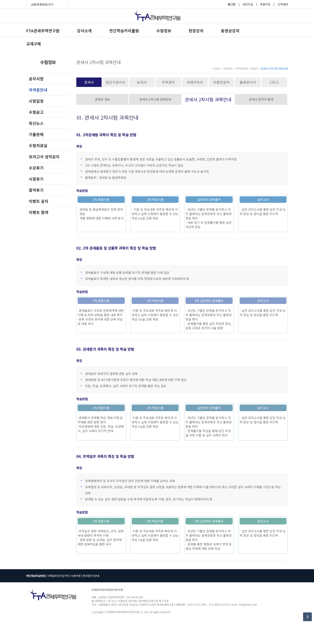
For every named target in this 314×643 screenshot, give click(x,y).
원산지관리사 (115, 82)
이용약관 (75, 575)
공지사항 (36, 78)
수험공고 (36, 112)
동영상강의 (230, 30)
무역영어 (168, 82)
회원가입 (265, 4)
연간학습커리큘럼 (124, 30)
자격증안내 (38, 90)
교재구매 (33, 44)
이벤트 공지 (38, 201)
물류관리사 (248, 82)
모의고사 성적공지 (44, 156)
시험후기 (36, 179)
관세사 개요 (102, 99)
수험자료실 (38, 145)
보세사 (142, 82)
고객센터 (282, 4)
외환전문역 (221, 82)
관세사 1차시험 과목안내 (155, 99)
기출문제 (36, 134)
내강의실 (247, 4)
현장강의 (196, 30)
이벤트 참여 (38, 212)
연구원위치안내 (90, 575)
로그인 (232, 4)
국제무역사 (195, 82)
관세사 (89, 82)
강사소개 (84, 30)
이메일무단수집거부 (58, 575)
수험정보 (163, 30)
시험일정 (36, 101)
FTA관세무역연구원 (43, 30)
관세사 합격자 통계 (261, 99)
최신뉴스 (36, 123)
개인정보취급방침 (35, 575)
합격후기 (36, 190)
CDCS (274, 82)
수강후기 (36, 168)
